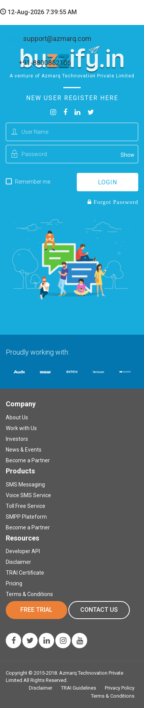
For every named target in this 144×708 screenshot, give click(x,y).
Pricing (14, 583)
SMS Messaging (25, 484)
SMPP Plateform (26, 517)
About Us (17, 417)
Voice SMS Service (28, 495)
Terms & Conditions (29, 594)
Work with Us (21, 428)
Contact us (99, 609)
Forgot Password (115, 202)
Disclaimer (18, 562)
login (107, 182)
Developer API (23, 551)
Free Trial (36, 609)
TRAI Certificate (25, 573)
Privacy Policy (119, 688)
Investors (17, 439)
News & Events (23, 450)
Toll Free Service (25, 506)
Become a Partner (28, 460)
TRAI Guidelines (78, 688)
